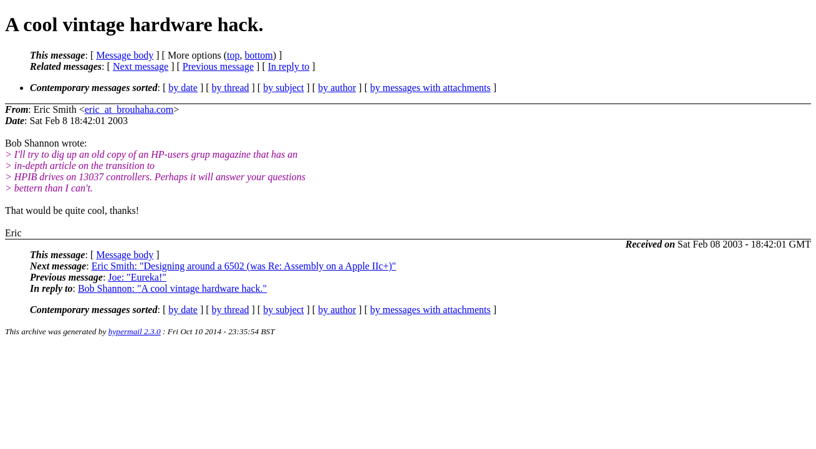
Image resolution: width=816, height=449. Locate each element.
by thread (230, 87)
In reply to (289, 66)
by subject (283, 87)
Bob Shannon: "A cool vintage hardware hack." (172, 288)
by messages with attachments (430, 87)
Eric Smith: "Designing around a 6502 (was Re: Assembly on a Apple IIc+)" (244, 266)
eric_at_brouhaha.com (129, 109)
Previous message (218, 66)
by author (337, 87)
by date (183, 87)
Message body (124, 55)
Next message (140, 66)
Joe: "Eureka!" (137, 277)
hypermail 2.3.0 (134, 331)
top (233, 55)
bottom (258, 55)
